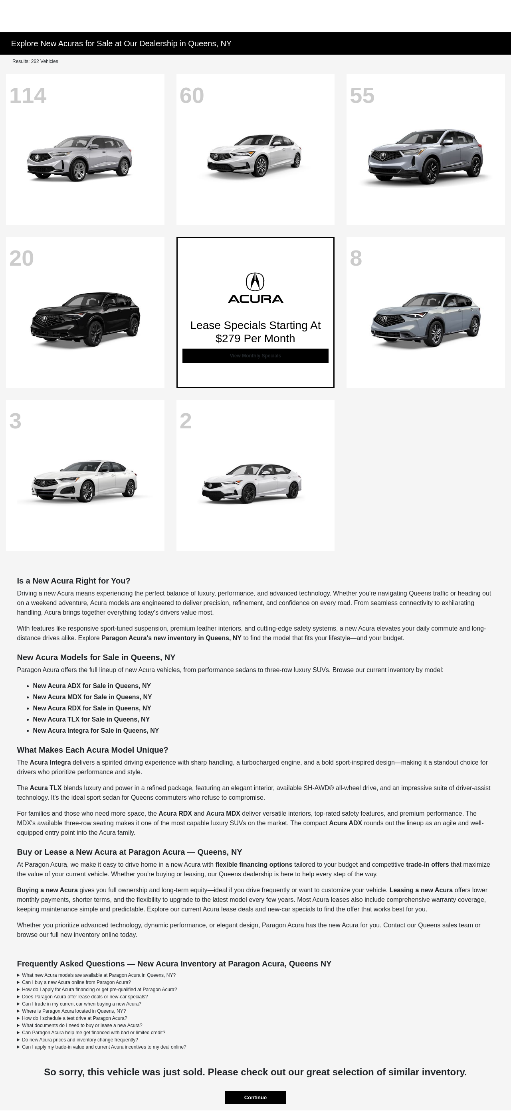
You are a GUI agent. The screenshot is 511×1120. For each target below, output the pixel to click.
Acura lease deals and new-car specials (259, 909)
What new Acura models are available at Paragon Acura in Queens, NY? (99, 975)
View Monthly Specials (255, 356)
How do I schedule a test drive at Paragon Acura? (74, 1018)
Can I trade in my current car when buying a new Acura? (81, 1004)
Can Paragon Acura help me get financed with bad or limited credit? (93, 1032)
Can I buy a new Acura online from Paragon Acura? (76, 982)
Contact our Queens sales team (428, 925)
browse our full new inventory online (68, 934)
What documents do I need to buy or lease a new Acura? (82, 1025)
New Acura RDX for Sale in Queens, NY (92, 708)
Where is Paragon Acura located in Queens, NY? (74, 1011)
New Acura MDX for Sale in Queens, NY (92, 697)
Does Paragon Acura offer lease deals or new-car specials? (85, 997)
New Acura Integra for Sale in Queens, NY (96, 730)
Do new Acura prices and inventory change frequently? (80, 1040)
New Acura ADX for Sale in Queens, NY (92, 685)
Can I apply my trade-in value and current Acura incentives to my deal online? (104, 1047)
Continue (255, 1097)
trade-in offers (427, 864)
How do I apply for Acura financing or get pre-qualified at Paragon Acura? (99, 989)
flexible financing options (254, 864)
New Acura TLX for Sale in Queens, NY (91, 719)
